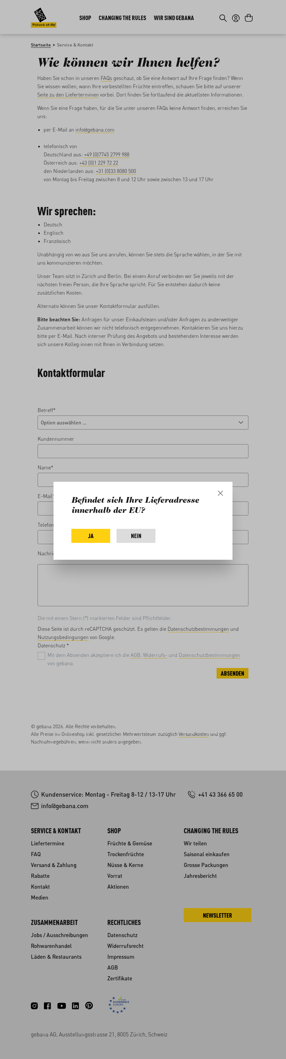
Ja (91, 535)
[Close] (220, 493)
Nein (136, 535)
